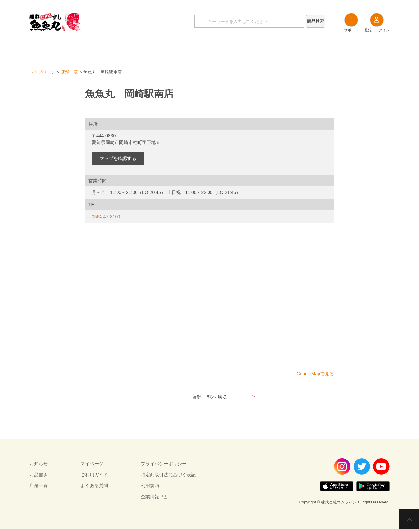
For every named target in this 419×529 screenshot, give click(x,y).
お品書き (209, 49)
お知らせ (173, 49)
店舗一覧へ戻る (209, 397)
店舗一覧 (245, 49)
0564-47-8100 (106, 216)
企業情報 (150, 496)
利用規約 (150, 485)
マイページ (92, 463)
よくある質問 (94, 485)
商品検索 (315, 21)
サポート (351, 22)
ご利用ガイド (94, 474)
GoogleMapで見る (315, 373)
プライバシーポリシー (164, 463)
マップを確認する (118, 158)
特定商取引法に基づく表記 (168, 474)
